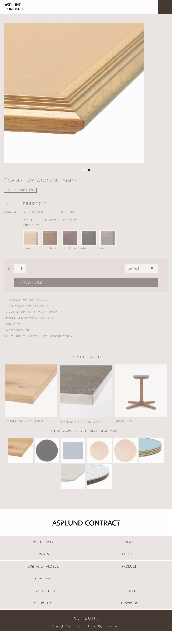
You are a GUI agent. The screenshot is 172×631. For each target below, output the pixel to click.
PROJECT (129, 590)
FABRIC (129, 578)
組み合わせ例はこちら (18, 330)
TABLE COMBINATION (20, 190)
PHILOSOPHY (43, 541)
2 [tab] (89, 170)
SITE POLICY (43, 603)
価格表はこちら (14, 324)
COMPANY (43, 578)
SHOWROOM (129, 603)
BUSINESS (43, 554)
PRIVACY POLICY (43, 590)
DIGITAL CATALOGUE (43, 566)
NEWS (129, 541)
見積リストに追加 (31, 282)
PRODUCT (129, 566)
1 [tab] (83, 170)
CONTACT (129, 554)
